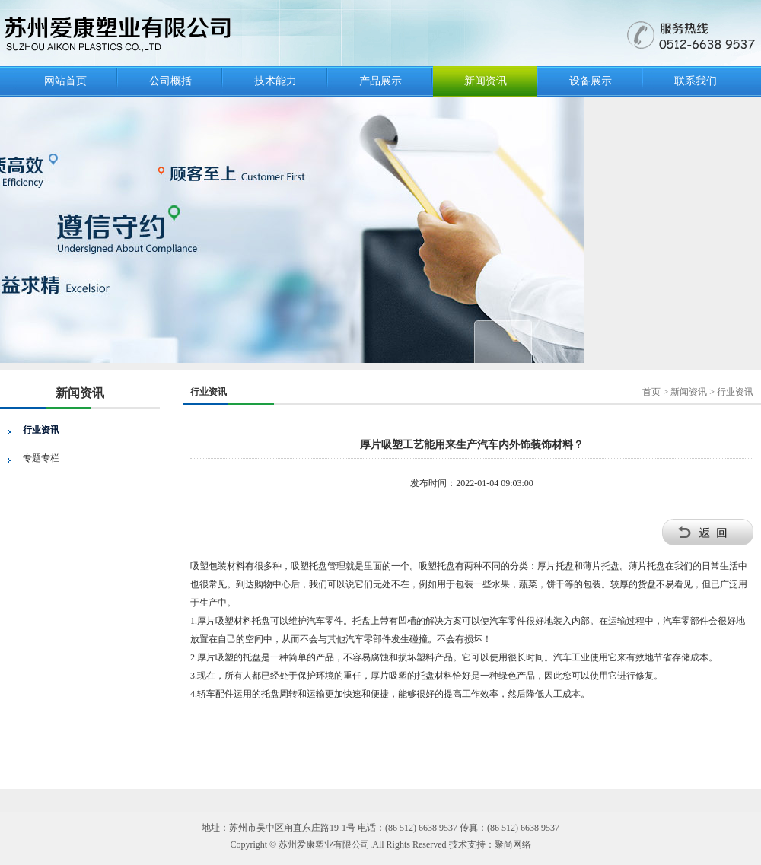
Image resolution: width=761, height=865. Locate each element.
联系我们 (695, 81)
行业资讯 (41, 430)
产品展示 (380, 81)
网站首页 (65, 81)
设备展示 (590, 81)
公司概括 (170, 81)
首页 (651, 391)
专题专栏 (41, 458)
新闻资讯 (485, 81)
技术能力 (275, 81)
